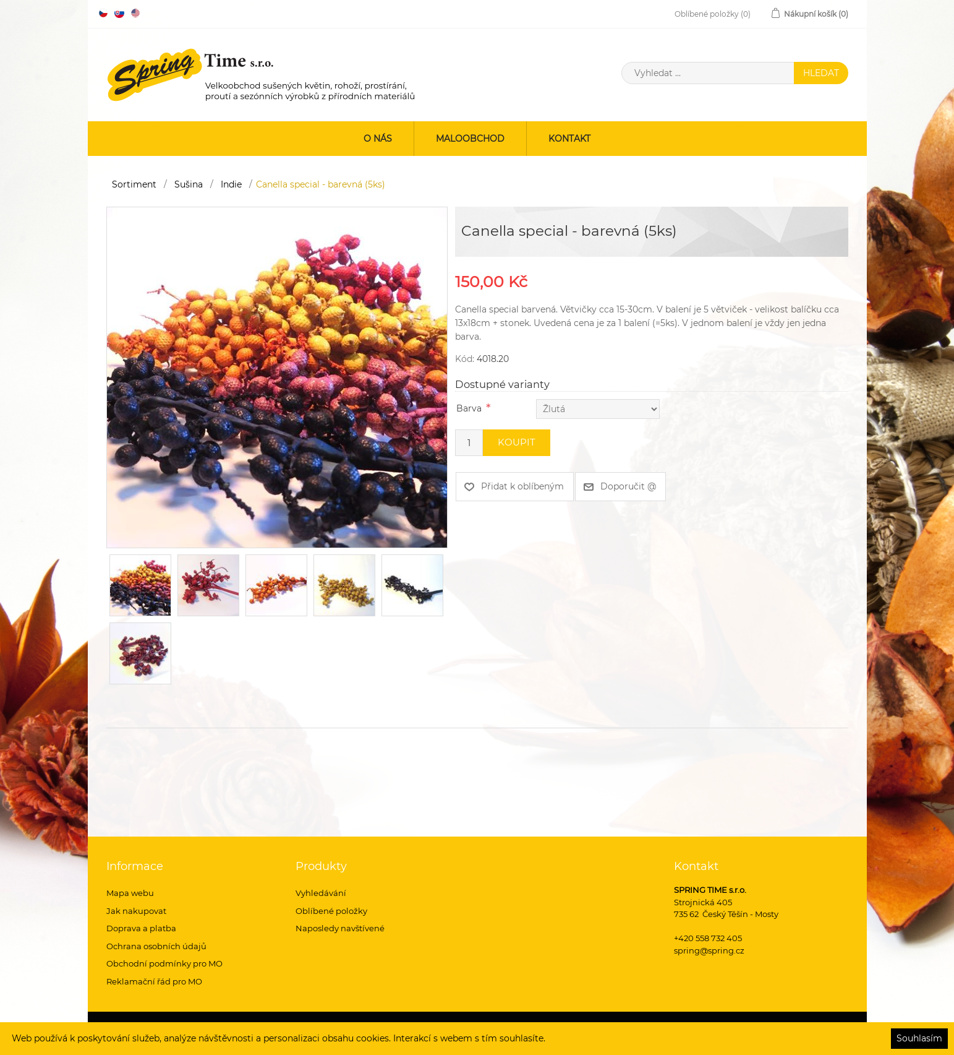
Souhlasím (919, 1038)
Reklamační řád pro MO (154, 981)
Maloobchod (470, 138)
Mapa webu (130, 893)
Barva (469, 408)
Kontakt (569, 138)
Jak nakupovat (136, 911)
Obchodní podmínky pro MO (164, 963)
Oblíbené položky (331, 911)
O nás (378, 138)
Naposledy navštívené (340, 928)
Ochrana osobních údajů (156, 946)
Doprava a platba (141, 928)
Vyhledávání (321, 893)
